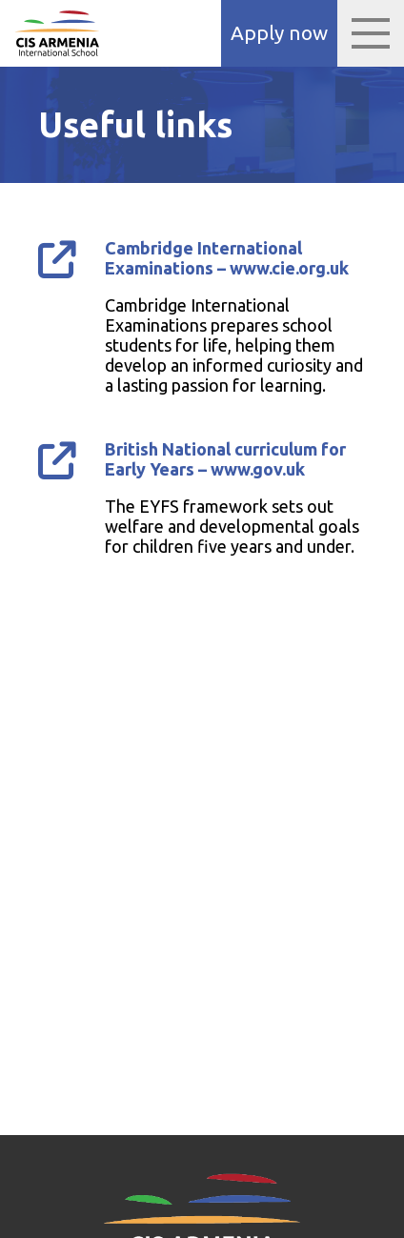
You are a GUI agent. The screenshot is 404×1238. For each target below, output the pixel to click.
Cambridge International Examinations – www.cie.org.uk (227, 257)
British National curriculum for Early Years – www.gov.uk (225, 458)
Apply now (279, 33)
